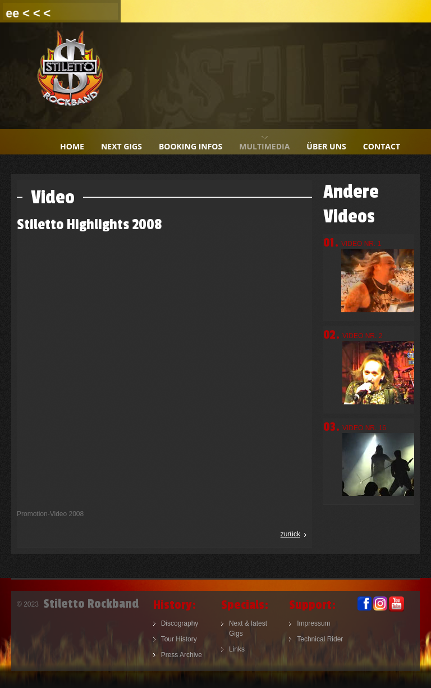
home (72, 146)
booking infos (190, 146)
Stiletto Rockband (69, 75)
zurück (290, 534)
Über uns (326, 146)
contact (381, 146)
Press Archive (181, 655)
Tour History (179, 639)
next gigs (121, 146)
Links (237, 649)
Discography (180, 623)
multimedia (264, 146)
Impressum (313, 623)
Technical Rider (320, 639)
